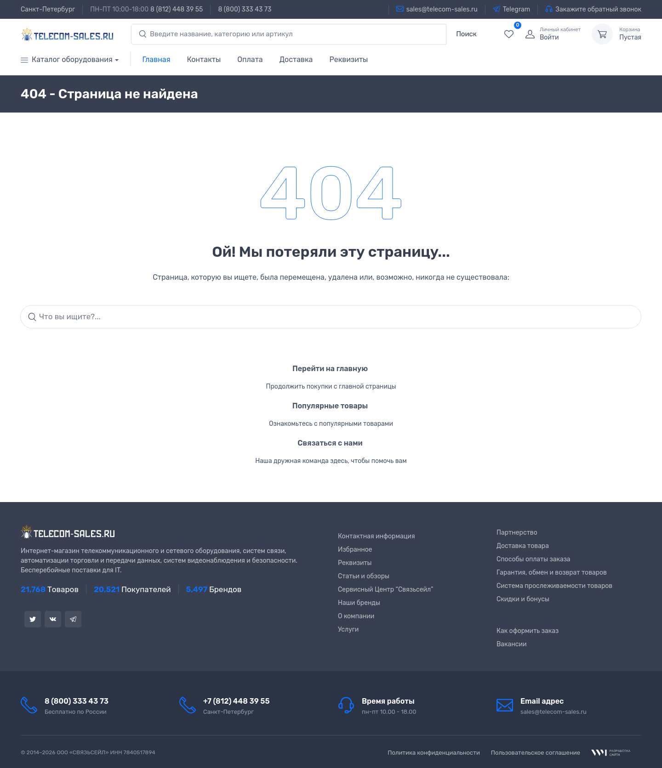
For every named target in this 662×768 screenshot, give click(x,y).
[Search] (330, 317)
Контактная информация (376, 536)
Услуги (348, 629)
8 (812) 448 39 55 (176, 9)
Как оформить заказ (527, 631)
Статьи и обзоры (363, 576)
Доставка (296, 59)
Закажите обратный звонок (593, 9)
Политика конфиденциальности (434, 752)
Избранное (355, 549)
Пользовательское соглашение (535, 752)
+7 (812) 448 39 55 (236, 701)
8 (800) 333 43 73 (244, 9)
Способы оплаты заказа (533, 559)
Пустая (630, 34)
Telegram (512, 9)
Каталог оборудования (67, 59)
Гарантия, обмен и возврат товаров (551, 572)
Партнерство (516, 532)
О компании (356, 616)
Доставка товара (522, 546)
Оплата (250, 59)
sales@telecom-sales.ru (437, 9)
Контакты (204, 59)
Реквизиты (348, 59)
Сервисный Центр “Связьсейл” (385, 589)
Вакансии (511, 644)
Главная (157, 59)
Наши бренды (359, 603)
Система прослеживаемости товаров (554, 586)
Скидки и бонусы (522, 599)
